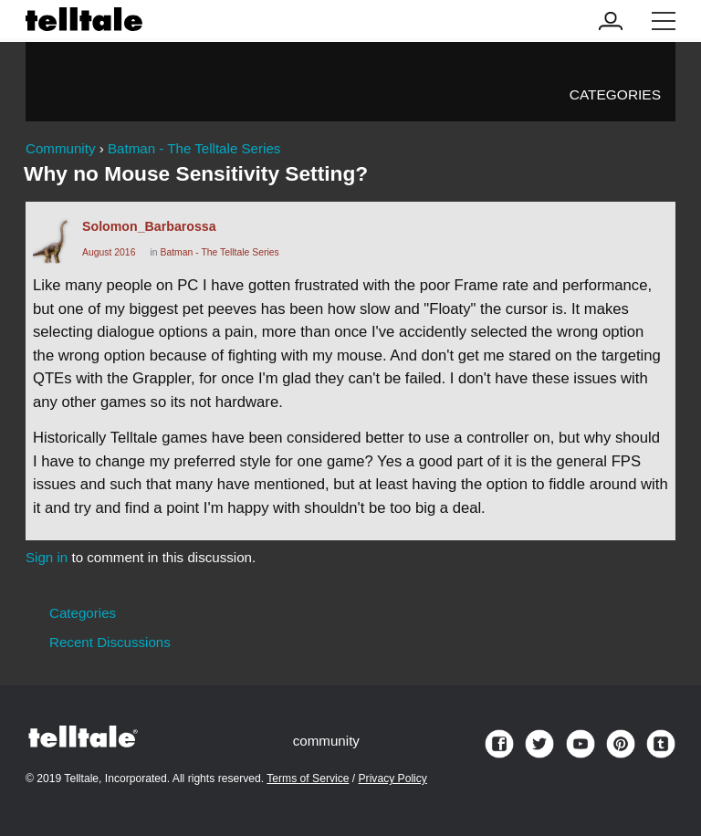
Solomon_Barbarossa (149, 226)
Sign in (47, 557)
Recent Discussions (110, 642)
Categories (615, 94)
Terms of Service (308, 778)
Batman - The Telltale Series (219, 252)
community (326, 740)
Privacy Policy (393, 778)
